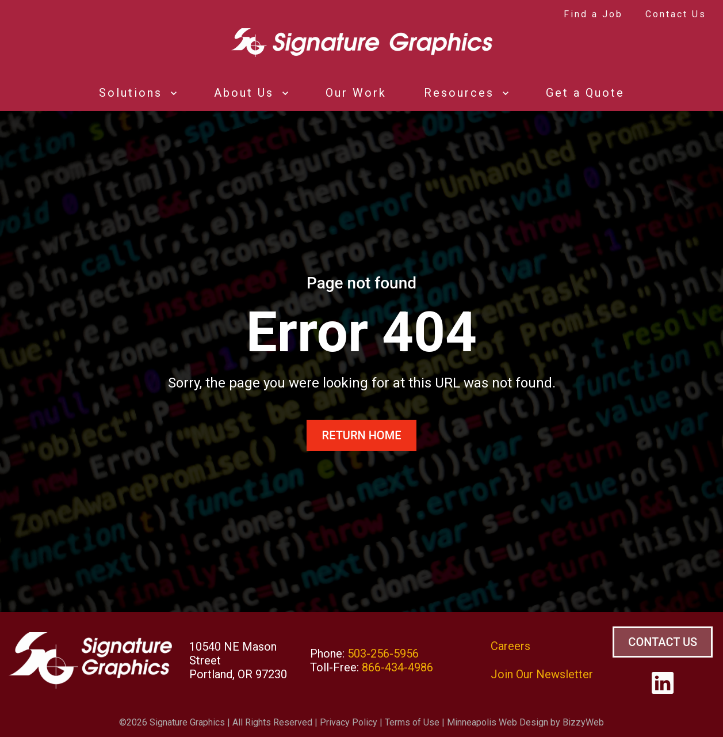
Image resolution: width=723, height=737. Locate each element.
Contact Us (662, 642)
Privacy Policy (348, 722)
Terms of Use (412, 722)
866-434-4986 (397, 667)
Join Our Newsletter (542, 674)
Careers (510, 646)
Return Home (361, 435)
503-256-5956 (383, 653)
